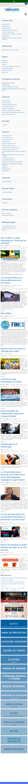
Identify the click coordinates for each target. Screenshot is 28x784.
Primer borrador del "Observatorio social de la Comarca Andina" (12, 413)
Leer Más (2, 310)
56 (20, 588)
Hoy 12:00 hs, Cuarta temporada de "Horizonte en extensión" (13, 240)
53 (12, 588)
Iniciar (2, 588)
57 (23, 588)
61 (9, 590)
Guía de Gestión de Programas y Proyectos (11, 66)
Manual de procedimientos (7, 68)
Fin (18, 590)
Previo (7, 588)
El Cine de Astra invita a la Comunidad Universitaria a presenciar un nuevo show (13, 517)
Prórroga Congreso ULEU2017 (7, 579)
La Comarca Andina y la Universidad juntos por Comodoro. (11, 280)
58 (1, 590)
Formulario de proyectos (7, 70)
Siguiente (14, 590)
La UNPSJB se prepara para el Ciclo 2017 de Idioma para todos (14, 577)
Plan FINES (6, 313)
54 (15, 588)
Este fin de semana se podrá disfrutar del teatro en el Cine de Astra (14, 547)
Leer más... (3, 376)
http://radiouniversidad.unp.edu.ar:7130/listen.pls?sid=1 (12, 274)
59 (4, 590)
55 (18, 588)
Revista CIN (4, 230)
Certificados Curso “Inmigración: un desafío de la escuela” (12, 581)
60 (7, 590)
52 (10, 588)
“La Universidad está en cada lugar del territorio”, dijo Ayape (13, 583)
